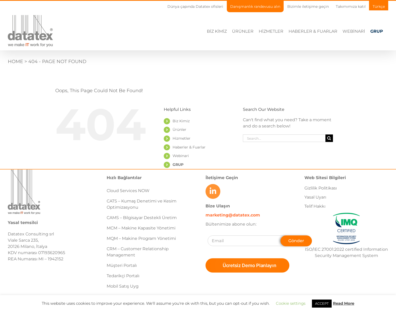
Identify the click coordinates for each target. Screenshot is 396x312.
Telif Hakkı (314, 206)
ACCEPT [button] (322, 303)
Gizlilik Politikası (320, 188)
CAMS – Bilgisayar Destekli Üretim (142, 217)
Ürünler (179, 129)
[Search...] (284, 138)
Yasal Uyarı (315, 197)
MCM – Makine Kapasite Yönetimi (141, 228)
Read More (343, 303)
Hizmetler (181, 138)
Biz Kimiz (181, 121)
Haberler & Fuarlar (189, 147)
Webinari (181, 155)
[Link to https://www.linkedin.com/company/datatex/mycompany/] (213, 191)
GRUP (178, 164)
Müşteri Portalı (122, 265)
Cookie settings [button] (290, 303)
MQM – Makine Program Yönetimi (141, 238)
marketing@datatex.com (233, 215)
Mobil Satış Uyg (123, 286)
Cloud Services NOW (128, 190)
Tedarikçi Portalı (123, 275)
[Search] (329, 138)
